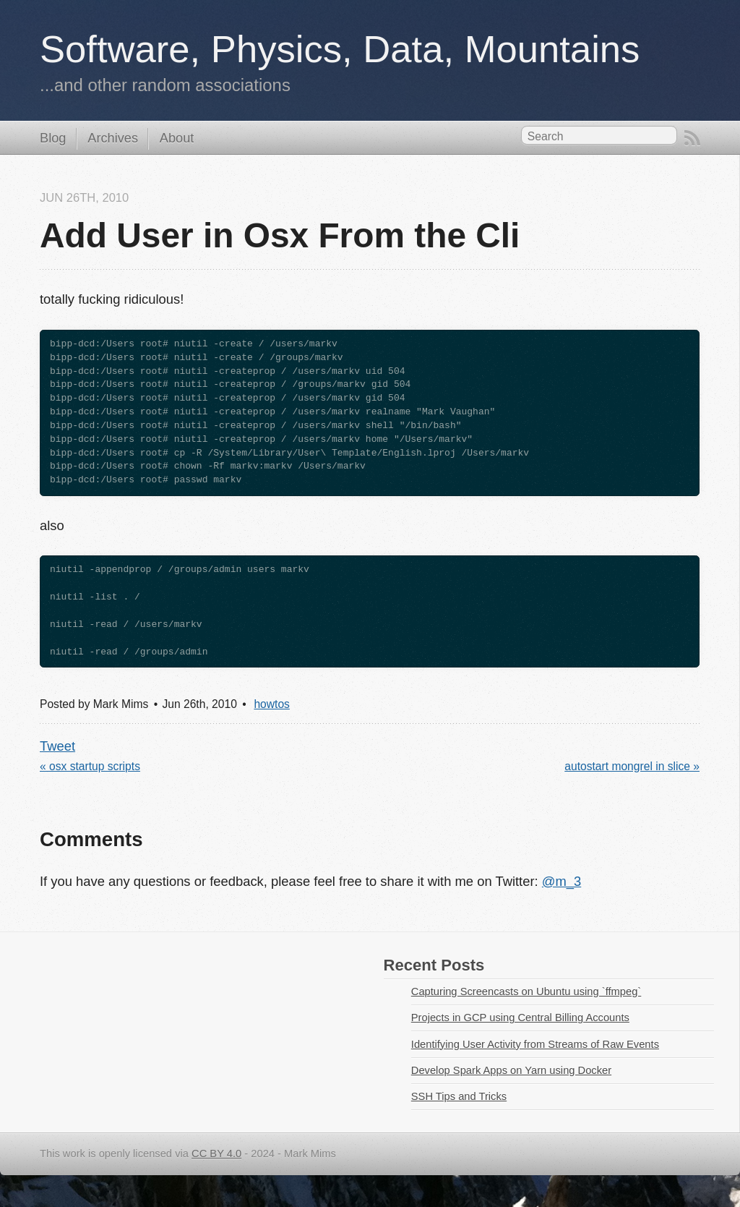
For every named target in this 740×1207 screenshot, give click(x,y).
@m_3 (561, 881)
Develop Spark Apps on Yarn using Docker (511, 1070)
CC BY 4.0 (216, 1153)
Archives (112, 138)
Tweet (57, 746)
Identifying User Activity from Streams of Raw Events (535, 1044)
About (177, 138)
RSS (692, 138)
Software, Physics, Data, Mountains (340, 48)
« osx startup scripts (90, 766)
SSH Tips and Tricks (459, 1096)
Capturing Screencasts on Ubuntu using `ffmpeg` (526, 991)
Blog (53, 138)
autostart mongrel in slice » (632, 766)
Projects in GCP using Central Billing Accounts (520, 1017)
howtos (272, 704)
